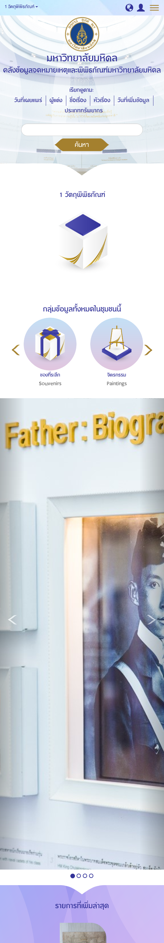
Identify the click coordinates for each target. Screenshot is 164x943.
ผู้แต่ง (55, 100)
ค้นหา (82, 144)
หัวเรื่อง (102, 100)
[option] (48, 365)
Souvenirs (50, 384)
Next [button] (148, 350)
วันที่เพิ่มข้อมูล (133, 100)
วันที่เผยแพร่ (28, 100)
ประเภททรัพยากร (84, 110)
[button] (129, 7)
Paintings (117, 384)
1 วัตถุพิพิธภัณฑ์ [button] (21, 7)
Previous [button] (16, 350)
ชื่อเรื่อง (78, 100)
